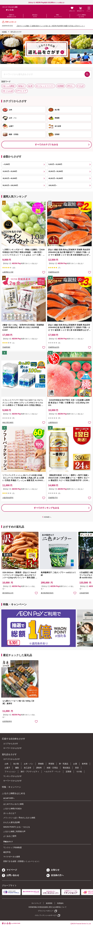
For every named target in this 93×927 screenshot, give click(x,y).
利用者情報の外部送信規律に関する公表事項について (48, 907)
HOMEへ (47, 517)
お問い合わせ (10, 875)
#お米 (30, 86)
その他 (79, 771)
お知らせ (52, 870)
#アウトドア (21, 91)
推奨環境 (49, 903)
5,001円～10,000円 (55, 164)
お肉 (6, 764)
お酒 (75, 764)
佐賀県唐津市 (7, 721)
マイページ (9, 870)
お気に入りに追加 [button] (43, 272)
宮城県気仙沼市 (53, 272)
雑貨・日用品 (52, 768)
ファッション (10, 771)
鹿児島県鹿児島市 (47, 593)
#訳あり (21, 86)
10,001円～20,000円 (10, 171)
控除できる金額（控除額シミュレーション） (21, 861)
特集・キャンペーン (58, 15)
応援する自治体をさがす (11, 15)
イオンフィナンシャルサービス (46, 915)
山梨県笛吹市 (53, 422)
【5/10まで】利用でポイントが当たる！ (46, 2)
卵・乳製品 (63, 764)
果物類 (41, 764)
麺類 (17, 768)
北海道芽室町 (84, 593)
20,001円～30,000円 (55, 171)
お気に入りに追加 (36, 592)
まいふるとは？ (9, 813)
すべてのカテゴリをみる (46, 144)
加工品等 (27, 768)
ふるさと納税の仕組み (12, 808)
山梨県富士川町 (7, 272)
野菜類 (51, 764)
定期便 (68, 771)
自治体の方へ (55, 875)
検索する (87, 74)
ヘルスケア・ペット (52, 771)
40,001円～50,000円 (55, 178)
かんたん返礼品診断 (11, 822)
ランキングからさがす (12, 776)
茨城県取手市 (53, 498)
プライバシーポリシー (46, 911)
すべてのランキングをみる (46, 508)
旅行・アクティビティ (30, 771)
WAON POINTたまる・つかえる (16, 827)
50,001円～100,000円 (10, 185)
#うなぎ (80, 86)
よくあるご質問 (9, 836)
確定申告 (7, 852)
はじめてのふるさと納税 (13, 804)
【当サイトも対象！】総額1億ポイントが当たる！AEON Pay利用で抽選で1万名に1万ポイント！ (50, 26)
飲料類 (84, 764)
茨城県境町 (6, 347)
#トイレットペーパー (45, 86)
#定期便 (60, 86)
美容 (77, 768)
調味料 (39, 768)
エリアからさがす (10, 744)
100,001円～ (52, 185)
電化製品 (66, 768)
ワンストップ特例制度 (12, 847)
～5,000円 (6, 164)
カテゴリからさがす (11, 759)
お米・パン (28, 764)
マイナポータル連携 (11, 857)
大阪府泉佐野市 (7, 498)
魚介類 (16, 764)
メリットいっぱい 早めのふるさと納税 (19, 818)
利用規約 (60, 903)
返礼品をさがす (35, 15)
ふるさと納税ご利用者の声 (14, 831)
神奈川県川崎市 (7, 422)
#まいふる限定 (9, 86)
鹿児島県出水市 (7, 593)
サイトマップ (36, 903)
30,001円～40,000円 (10, 178)
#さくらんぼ (8, 91)
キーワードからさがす (12, 748)
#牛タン (70, 86)
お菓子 (7, 768)
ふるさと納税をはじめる (81, 15)
